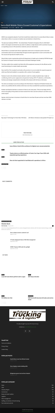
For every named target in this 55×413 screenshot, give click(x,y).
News (6, 5)
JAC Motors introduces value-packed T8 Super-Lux (40, 117)
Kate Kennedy (5, 27)
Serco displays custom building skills (19, 366)
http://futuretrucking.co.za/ (27, 134)
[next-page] (5, 168)
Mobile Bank (6, 224)
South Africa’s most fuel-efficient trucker (19, 359)
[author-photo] (27, 130)
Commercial (31, 295)
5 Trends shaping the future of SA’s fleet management (23, 239)
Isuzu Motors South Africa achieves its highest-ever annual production (30, 146)
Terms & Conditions (6, 343)
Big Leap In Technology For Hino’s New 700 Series (14, 117)
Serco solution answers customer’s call (19, 232)
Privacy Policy (5, 346)
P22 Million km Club (7, 298)
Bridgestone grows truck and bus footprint (20, 373)
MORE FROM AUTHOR (19, 142)
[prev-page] (2, 168)
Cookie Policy (5, 349)
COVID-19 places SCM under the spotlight (20, 247)
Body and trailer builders (6, 221)
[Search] (53, 2)
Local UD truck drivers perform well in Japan (13, 276)
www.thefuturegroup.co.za (27, 411)
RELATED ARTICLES (7, 142)
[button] (2, 2)
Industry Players (5, 164)
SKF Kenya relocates (33, 276)
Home (2, 5)
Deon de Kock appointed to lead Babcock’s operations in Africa (27, 160)
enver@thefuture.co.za (30, 327)
